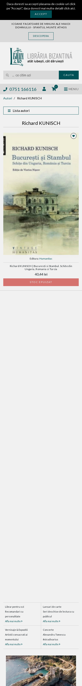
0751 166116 (20, 89)
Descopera (41, 36)
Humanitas (45, 258)
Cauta (68, 75)
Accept (41, 14)
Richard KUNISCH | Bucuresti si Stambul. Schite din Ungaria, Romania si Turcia (41, 267)
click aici (69, 8)
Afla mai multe (14, 621)
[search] (31, 75)
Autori (7, 98)
